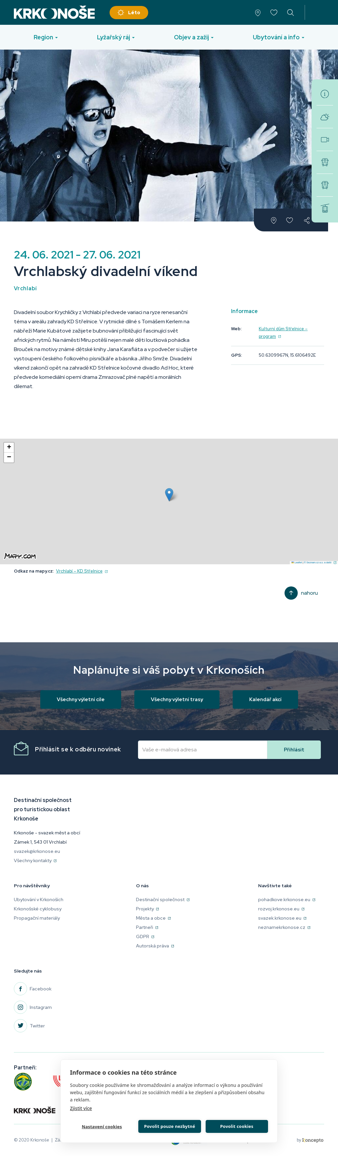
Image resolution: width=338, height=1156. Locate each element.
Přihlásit (294, 749)
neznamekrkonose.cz (284, 927)
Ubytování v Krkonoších (38, 899)
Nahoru (309, 592)
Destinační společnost (162, 899)
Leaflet (296, 562)
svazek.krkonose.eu (282, 918)
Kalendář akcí (265, 699)
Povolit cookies (236, 1126)
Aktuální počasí (325, 117)
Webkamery (325, 139)
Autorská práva (155, 946)
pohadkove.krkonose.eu (286, 899)
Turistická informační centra (325, 94)
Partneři (147, 927)
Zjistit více (81, 1107)
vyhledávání (290, 12)
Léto (134, 13)
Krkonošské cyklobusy (325, 162)
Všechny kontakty (35, 860)
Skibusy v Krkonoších (325, 185)
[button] (169, 494)
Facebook (40, 989)
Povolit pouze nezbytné (169, 1126)
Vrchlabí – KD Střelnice (82, 571)
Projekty (147, 909)
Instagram (41, 1007)
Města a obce (153, 918)
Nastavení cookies (101, 1126)
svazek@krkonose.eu (37, 851)
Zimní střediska (325, 208)
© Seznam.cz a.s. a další (320, 562)
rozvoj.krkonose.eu (281, 909)
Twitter (37, 1026)
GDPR (145, 936)
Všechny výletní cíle (81, 699)
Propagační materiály (37, 918)
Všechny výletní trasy (177, 699)
